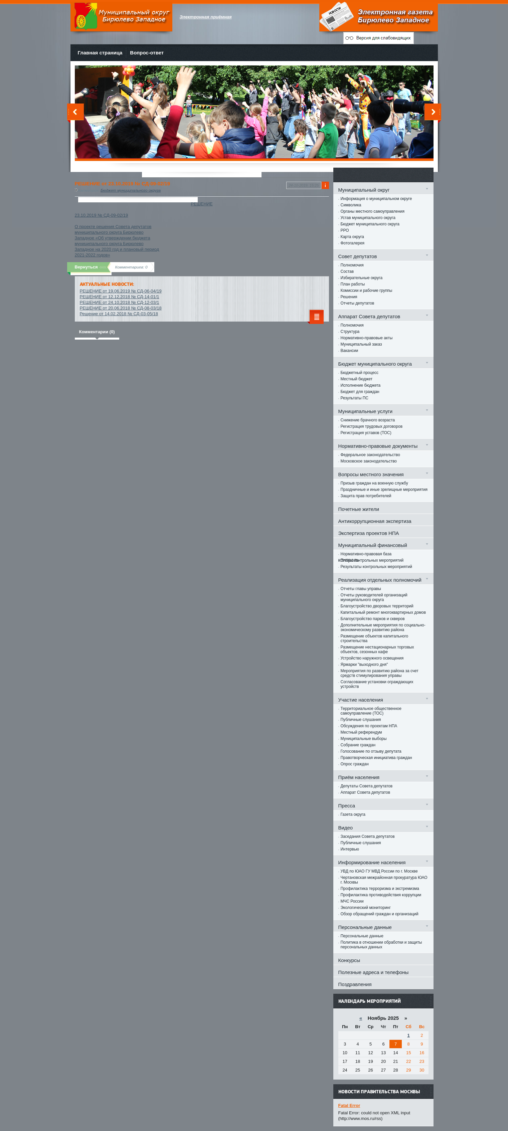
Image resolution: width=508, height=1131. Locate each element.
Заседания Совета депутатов (368, 836)
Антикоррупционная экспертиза (374, 521)
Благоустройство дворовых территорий (377, 606)
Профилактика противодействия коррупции (381, 895)
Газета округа (353, 814)
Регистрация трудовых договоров (372, 426)
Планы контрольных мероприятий (372, 560)
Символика (351, 205)
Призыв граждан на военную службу (374, 483)
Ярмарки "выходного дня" (364, 664)
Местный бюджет (357, 379)
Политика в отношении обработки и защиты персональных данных (381, 944)
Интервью (350, 849)
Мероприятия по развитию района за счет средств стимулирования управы (379, 673)
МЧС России (352, 901)
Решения (349, 297)
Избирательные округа (362, 277)
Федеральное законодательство (370, 454)
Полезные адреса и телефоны (373, 972)
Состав (347, 271)
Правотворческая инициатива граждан (376, 757)
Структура (350, 331)
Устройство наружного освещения (372, 658)
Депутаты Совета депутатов (367, 786)
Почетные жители (358, 509)
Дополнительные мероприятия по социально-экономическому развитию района (383, 627)
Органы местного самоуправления (372, 211)
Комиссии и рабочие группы (366, 290)
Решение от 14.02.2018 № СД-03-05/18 (119, 313)
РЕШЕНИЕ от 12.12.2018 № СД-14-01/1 (119, 296)
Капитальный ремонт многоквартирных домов (383, 612)
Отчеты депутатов (357, 303)
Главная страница (100, 52)
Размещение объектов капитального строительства (374, 638)
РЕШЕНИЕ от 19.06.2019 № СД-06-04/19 (121, 291)
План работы (353, 284)
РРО (345, 230)
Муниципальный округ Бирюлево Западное (121, 16)
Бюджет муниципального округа (131, 190)
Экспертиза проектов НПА (368, 533)
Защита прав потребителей (366, 496)
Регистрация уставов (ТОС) (366, 432)
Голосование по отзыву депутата (371, 751)
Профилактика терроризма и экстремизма (380, 888)
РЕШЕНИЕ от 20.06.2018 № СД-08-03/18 (121, 308)
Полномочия (352, 265)
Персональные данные (362, 936)
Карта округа (352, 236)
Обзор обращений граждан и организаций (379, 914)
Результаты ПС (355, 398)
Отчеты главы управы (361, 588)
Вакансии (349, 350)
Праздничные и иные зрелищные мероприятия (384, 489)
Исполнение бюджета (361, 385)
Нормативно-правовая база (366, 554)
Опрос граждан (355, 764)
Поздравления (355, 984)
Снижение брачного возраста (368, 420)
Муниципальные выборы (364, 738)
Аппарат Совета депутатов (365, 792)
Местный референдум (361, 732)
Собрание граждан (358, 745)
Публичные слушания (361, 719)
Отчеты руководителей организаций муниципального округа (374, 597)
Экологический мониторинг (366, 907)
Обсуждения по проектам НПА (369, 726)
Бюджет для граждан (360, 391)
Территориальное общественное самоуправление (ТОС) (371, 711)
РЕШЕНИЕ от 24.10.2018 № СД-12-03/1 (119, 302)
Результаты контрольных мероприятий (376, 566)
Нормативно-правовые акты (367, 338)
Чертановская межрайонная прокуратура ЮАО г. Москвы (384, 880)
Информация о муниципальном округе (376, 198)
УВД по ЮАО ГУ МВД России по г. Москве (379, 871)
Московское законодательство (369, 461)
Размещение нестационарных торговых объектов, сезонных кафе (377, 649)
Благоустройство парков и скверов (373, 618)
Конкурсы (349, 960)
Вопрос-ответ (147, 52)
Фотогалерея (353, 243)
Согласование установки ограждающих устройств (377, 684)
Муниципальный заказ (361, 344)
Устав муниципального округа (368, 217)
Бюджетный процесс (360, 372)
